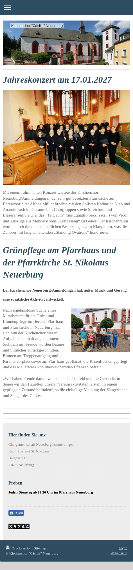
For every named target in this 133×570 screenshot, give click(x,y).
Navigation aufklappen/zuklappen (66, 7)
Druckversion (19, 548)
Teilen (16, 513)
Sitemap (40, 548)
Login (123, 548)
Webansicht (119, 553)
